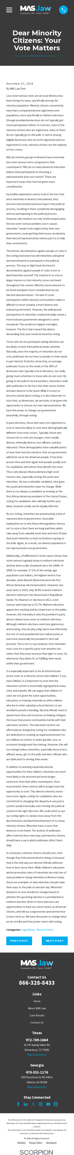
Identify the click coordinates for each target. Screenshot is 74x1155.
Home (36, 1001)
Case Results (37, 1015)
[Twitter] (33, 1104)
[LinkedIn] (26, 1104)
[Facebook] (18, 1104)
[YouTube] (48, 1104)
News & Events (45, 929)
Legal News (28, 929)
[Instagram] (41, 1104)
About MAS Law (37, 1008)
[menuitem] (21, 1142)
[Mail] (56, 1104)
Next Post (55, 940)
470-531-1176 (37, 1072)
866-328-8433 (37, 982)
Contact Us (37, 1022)
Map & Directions (37, 1054)
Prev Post (19, 940)
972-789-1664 (37, 1040)
